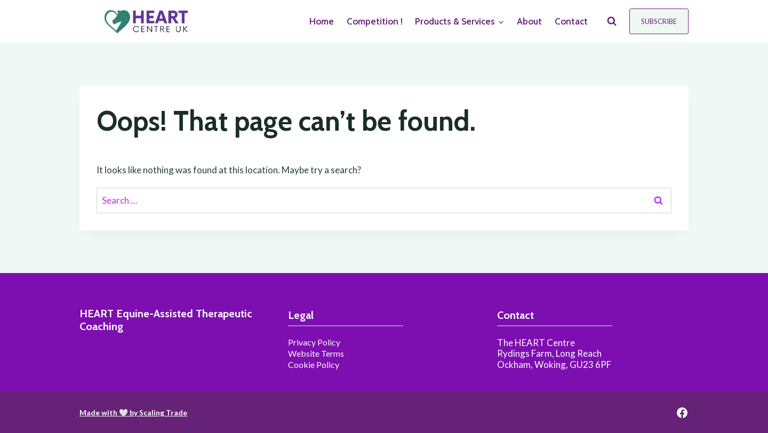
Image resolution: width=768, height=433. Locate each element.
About (529, 21)
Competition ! (375, 21)
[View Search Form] (611, 21)
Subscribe (659, 21)
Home (321, 21)
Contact (571, 21)
